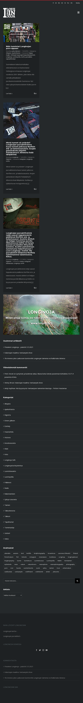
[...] (7, 88)
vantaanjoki (19, 572)
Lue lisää (8, 93)
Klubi (6, 449)
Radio (7, 488)
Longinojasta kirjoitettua (14, 465)
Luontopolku (17, 57)
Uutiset (7, 533)
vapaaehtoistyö (11, 59)
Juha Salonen (16, 51)
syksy (45, 568)
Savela (18, 568)
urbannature (67, 568)
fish (17, 557)
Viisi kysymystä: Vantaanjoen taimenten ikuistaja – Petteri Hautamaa (41, 388)
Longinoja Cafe (10, 460)
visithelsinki (39, 572)
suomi (38, 568)
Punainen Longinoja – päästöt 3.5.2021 (19, 347)
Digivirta (8, 159)
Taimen (7, 505)
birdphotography (39, 553)
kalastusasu (9, 263)
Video (7, 539)
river (11, 568)
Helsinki (24, 557)
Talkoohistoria (10, 511)
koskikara (52, 557)
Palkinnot (8, 482)
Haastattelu (9, 432)
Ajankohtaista (16, 53)
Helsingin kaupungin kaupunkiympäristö (23, 55)
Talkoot (7, 516)
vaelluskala (8, 572)
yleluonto (56, 572)
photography (70, 564)
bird (22, 553)
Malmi (59, 561)
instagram (23, 159)
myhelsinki (7, 564)
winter (48, 572)
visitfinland (29, 572)
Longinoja (9, 57)
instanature (43, 557)
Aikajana (8, 53)
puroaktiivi (29, 57)
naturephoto (43, 564)
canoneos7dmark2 (64, 553)
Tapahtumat (9, 522)
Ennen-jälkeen (10, 420)
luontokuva (28, 561)
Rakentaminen (10, 494)
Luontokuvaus (39, 561)
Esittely (7, 426)
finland (75, 553)
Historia (7, 437)
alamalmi (7, 553)
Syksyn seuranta (11, 499)
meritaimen (68, 561)
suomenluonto (28, 568)
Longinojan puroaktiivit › (12, 636)
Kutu (6, 454)
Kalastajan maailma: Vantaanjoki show (18, 353)
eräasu (22, 261)
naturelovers (32, 564)
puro (6, 568)
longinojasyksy (9, 561)
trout (58, 568)
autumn (15, 553)
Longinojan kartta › (10, 631)
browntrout (51, 553)
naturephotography (56, 564)
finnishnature (8, 557)
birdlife (28, 553)
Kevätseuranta (10, 443)
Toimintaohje (9, 527)
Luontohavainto (10, 471)
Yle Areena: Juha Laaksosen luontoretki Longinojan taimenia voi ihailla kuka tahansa (35, 358)
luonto (19, 561)
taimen (51, 568)
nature (23, 564)
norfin (23, 57)
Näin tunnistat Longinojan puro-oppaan (18, 47)
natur (16, 564)
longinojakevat (73, 557)
